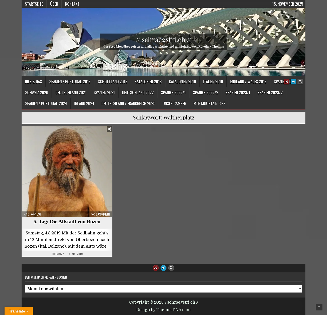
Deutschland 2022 (138, 92)
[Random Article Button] (286, 81)
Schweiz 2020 (36, 92)
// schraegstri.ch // (163, 39)
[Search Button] (300, 81)
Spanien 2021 (104, 92)
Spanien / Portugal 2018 (70, 81)
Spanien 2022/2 (205, 92)
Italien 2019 (213, 81)
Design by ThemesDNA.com (163, 310)
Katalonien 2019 (182, 81)
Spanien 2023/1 (237, 92)
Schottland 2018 (112, 81)
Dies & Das (33, 81)
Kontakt (72, 4)
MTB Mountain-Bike (209, 103)
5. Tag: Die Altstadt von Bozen (67, 221)
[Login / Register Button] (293, 81)
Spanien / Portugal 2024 (46, 103)
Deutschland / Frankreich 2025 (128, 103)
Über (54, 4)
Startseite (34, 4)
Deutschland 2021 (71, 92)
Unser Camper (174, 103)
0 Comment (103, 214)
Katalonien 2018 (148, 81)
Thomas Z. (58, 253)
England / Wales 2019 (248, 81)
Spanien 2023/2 (270, 92)
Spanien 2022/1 (173, 92)
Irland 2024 (84, 103)
